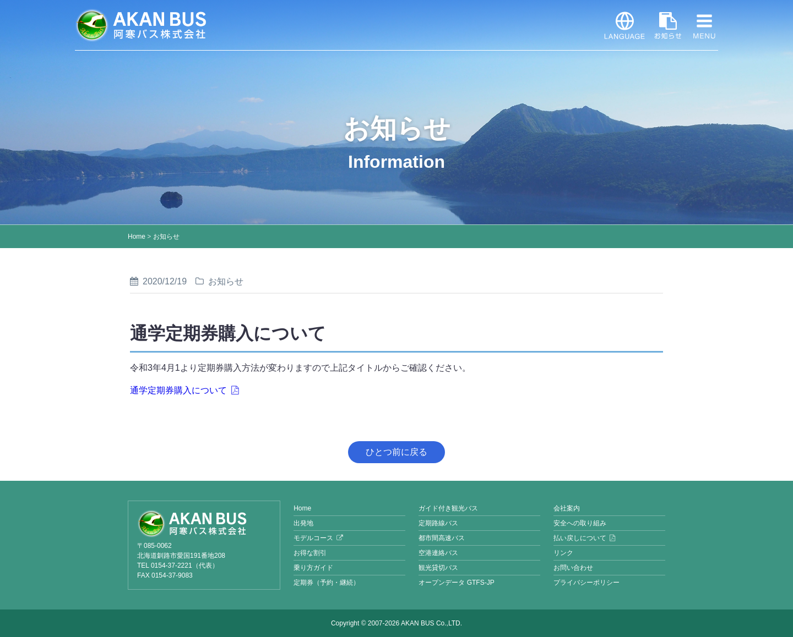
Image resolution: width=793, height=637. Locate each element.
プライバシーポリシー (586, 582)
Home (136, 236)
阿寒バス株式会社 (141, 25)
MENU (704, 25)
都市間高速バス (442, 538)
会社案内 (566, 508)
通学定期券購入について (178, 390)
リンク (563, 553)
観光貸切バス (438, 568)
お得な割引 (310, 553)
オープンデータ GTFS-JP (456, 582)
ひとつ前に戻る (396, 452)
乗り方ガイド (313, 568)
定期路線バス (438, 523)
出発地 (303, 523)
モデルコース (313, 538)
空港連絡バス (438, 553)
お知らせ (668, 25)
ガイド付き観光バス (448, 508)
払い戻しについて (579, 538)
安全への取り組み (579, 523)
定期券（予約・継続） (327, 582)
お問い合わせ (573, 568)
